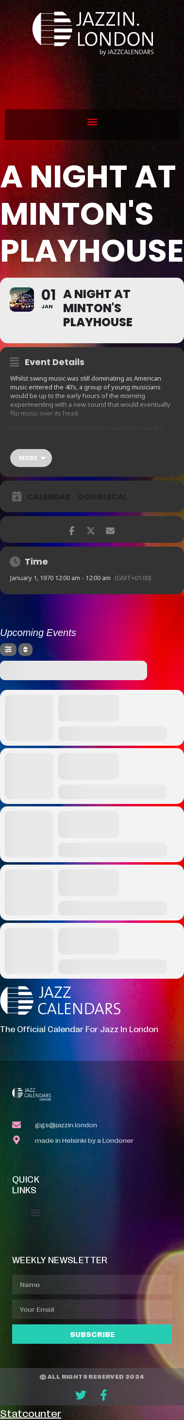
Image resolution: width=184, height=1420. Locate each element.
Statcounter (30, 1413)
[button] (92, 122)
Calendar (48, 497)
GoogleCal (102, 497)
